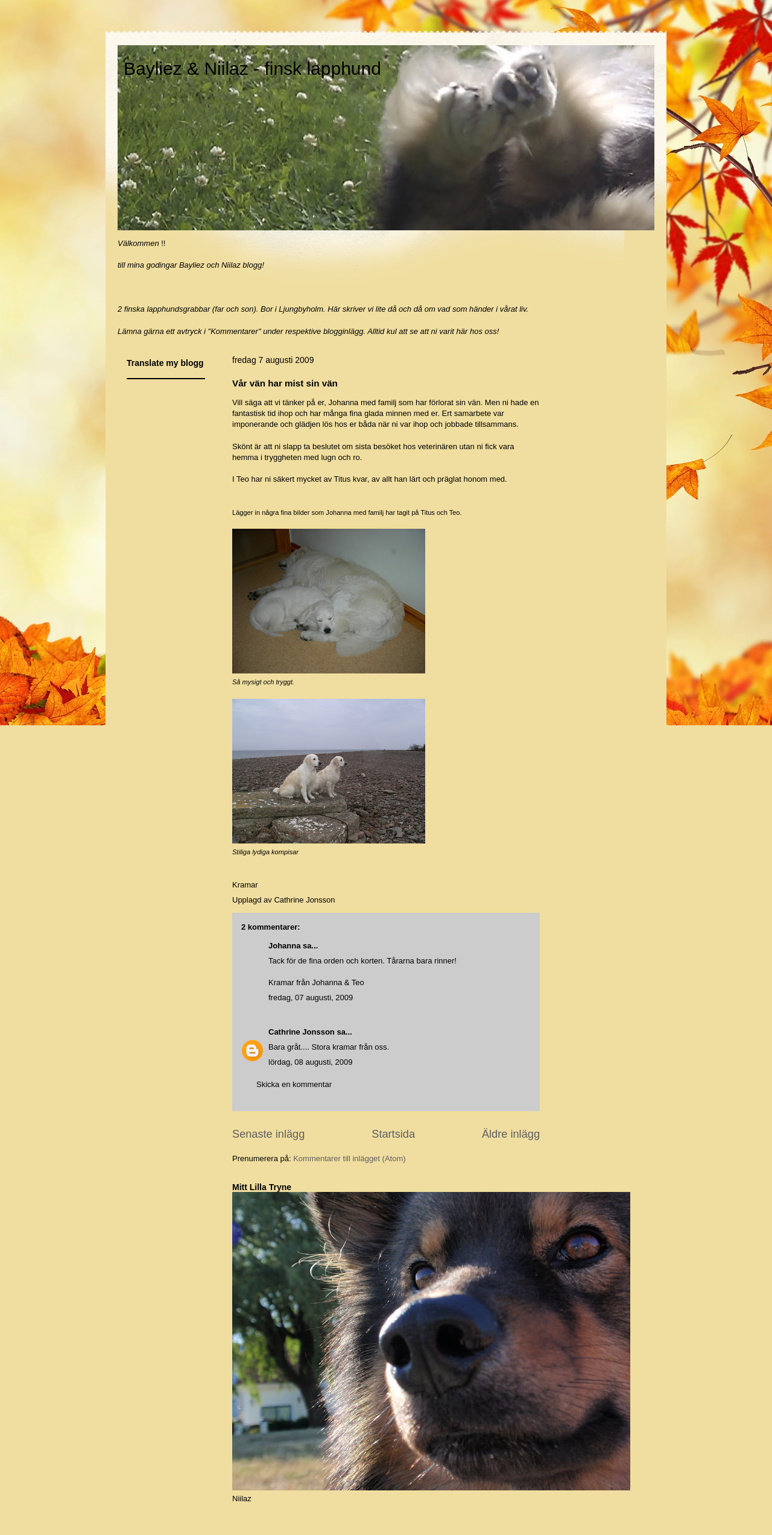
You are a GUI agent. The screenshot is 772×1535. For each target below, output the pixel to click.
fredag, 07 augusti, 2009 (310, 997)
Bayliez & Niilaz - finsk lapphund (252, 68)
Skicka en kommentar (294, 1084)
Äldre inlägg (511, 1134)
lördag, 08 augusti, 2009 (310, 1062)
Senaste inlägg (268, 1134)
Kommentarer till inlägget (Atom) (349, 1158)
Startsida (393, 1134)
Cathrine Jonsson (301, 1031)
